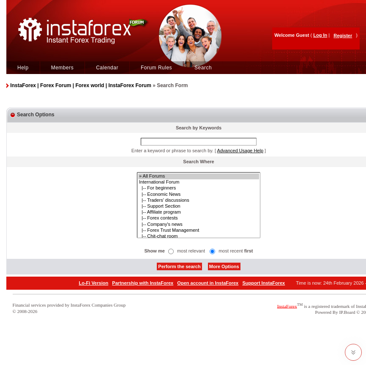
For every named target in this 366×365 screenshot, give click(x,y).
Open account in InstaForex (207, 282)
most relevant (191, 250)
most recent (236, 250)
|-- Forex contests (198, 218)
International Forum (198, 182)
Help (23, 68)
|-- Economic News (198, 195)
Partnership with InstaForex (142, 282)
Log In (320, 35)
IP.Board (347, 312)
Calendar (107, 68)
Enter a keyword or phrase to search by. (172, 150)
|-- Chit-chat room (198, 236)
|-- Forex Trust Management (198, 230)
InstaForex (287, 305)
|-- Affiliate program (198, 212)
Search (203, 68)
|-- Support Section (198, 206)
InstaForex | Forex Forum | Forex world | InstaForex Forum (80, 85)
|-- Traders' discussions (198, 200)
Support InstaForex (263, 282)
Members (62, 68)
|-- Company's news (198, 225)
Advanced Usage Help (240, 150)
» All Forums (198, 176)
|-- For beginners (198, 188)
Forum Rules (156, 68)
